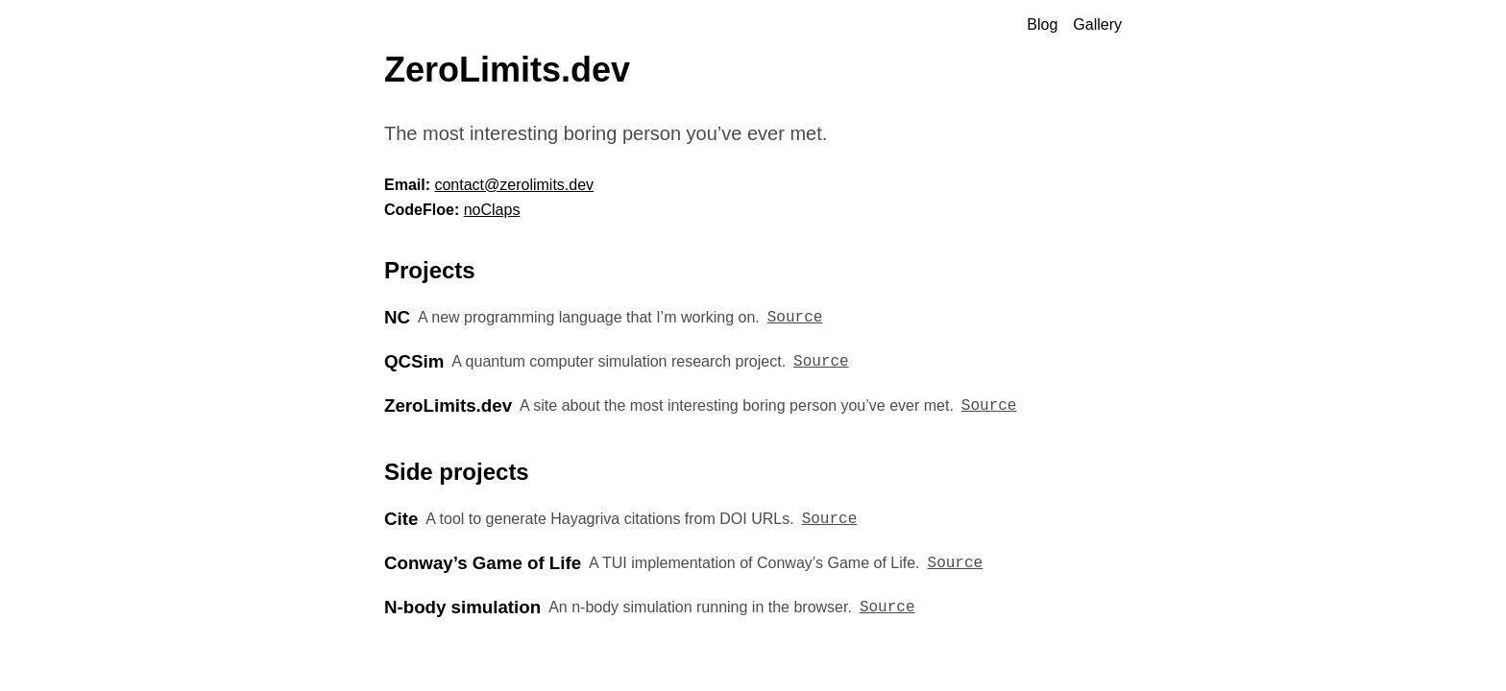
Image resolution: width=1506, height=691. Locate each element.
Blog (1042, 24)
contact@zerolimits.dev (514, 185)
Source (795, 317)
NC (397, 317)
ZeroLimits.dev (448, 405)
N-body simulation (462, 607)
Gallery (1097, 24)
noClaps (492, 210)
